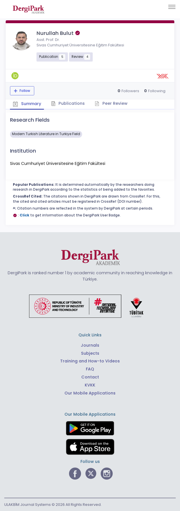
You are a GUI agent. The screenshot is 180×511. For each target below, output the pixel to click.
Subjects (90, 353)
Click (24, 215)
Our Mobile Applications (90, 393)
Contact (90, 377)
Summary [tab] (27, 104)
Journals (90, 345)
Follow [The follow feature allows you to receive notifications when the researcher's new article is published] (24, 90)
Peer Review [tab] (111, 103)
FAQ (90, 369)
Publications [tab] (68, 103)
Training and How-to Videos (90, 361)
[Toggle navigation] (172, 6)
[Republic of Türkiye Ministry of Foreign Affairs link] (90, 306)
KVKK (90, 385)
